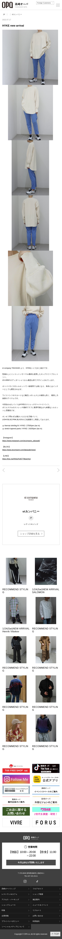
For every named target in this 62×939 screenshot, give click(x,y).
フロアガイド (38, 889)
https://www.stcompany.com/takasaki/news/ (19, 450)
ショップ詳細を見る (30, 533)
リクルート (37, 910)
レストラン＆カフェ (9, 894)
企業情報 (5, 916)
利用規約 (36, 921)
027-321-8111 (33, 876)
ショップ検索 (38, 894)
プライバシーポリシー (10, 921)
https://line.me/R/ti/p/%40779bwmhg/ (16, 459)
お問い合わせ (38, 916)
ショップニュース (9, 905)
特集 (3, 910)
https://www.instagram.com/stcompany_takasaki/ (21, 441)
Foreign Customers (44, 3)
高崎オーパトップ (9, 889)
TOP (56, 934)
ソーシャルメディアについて (13, 927)
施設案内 (36, 899)
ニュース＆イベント (40, 905)
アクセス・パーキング (10, 899)
